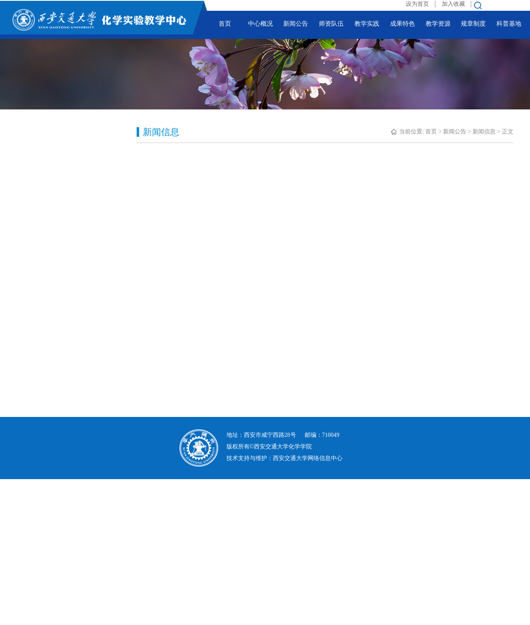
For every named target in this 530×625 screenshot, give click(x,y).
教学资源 (438, 23)
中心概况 (260, 23)
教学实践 (366, 23)
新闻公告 (295, 23)
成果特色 (402, 23)
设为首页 (418, 4)
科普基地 (508, 23)
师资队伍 (331, 23)
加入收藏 (454, 4)
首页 (225, 23)
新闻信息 (484, 131)
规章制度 (473, 23)
